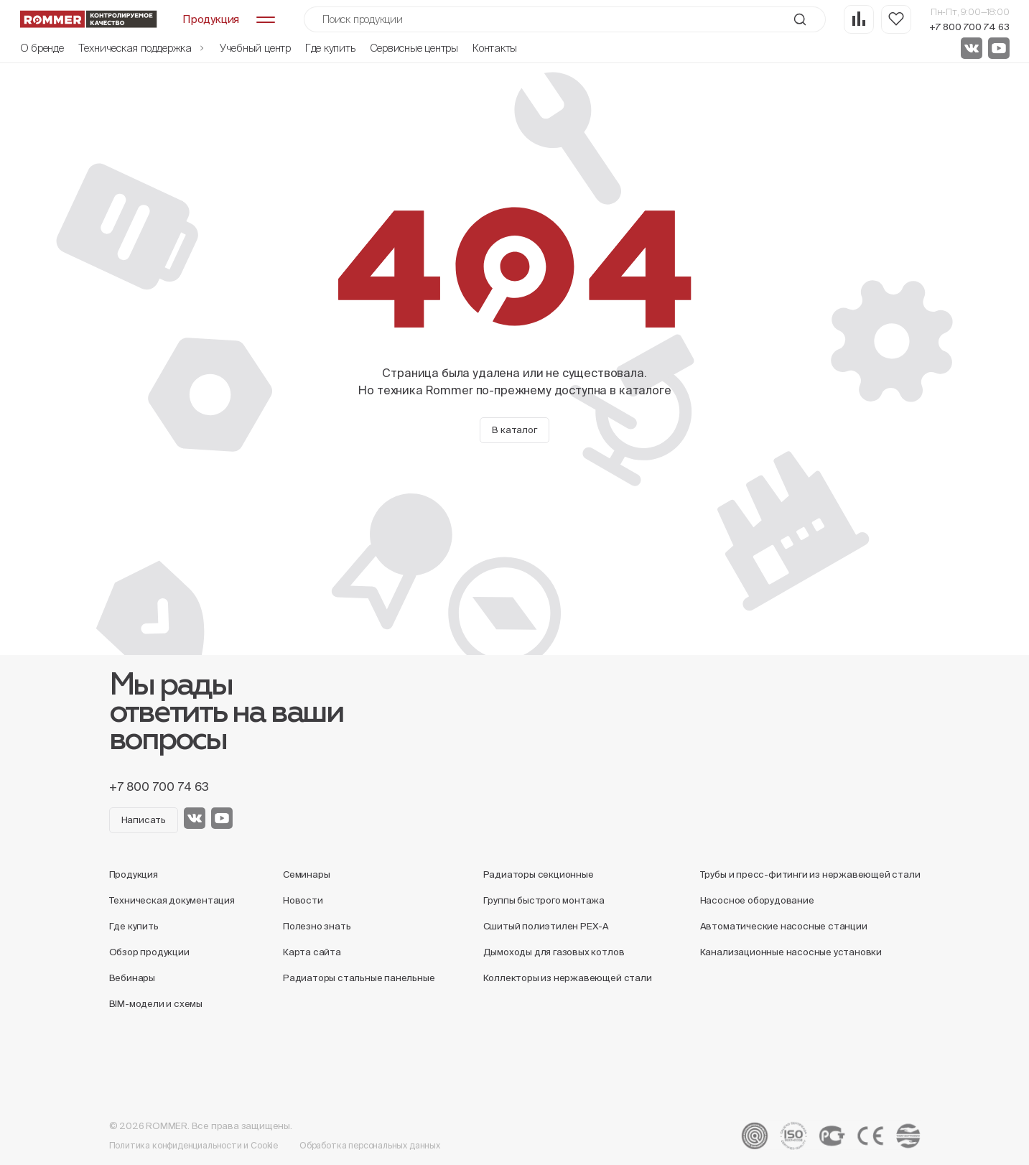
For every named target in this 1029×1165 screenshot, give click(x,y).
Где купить (330, 48)
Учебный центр (255, 48)
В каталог (514, 429)
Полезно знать (316, 926)
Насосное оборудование (757, 900)
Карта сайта (312, 952)
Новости (303, 900)
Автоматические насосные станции (783, 926)
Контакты (494, 48)
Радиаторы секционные (538, 874)
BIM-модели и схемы (156, 1003)
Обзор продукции (149, 952)
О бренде (42, 48)
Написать (143, 819)
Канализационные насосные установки (791, 952)
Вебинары (132, 978)
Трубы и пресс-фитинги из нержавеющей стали (810, 874)
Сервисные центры (414, 48)
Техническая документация (172, 900)
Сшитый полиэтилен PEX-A (546, 926)
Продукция (133, 874)
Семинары (306, 874)
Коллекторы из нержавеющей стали (567, 978)
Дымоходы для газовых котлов (554, 952)
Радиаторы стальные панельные (359, 978)
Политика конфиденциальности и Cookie (194, 1145)
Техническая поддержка (141, 48)
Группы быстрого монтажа (544, 900)
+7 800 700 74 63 (969, 27)
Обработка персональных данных (369, 1145)
